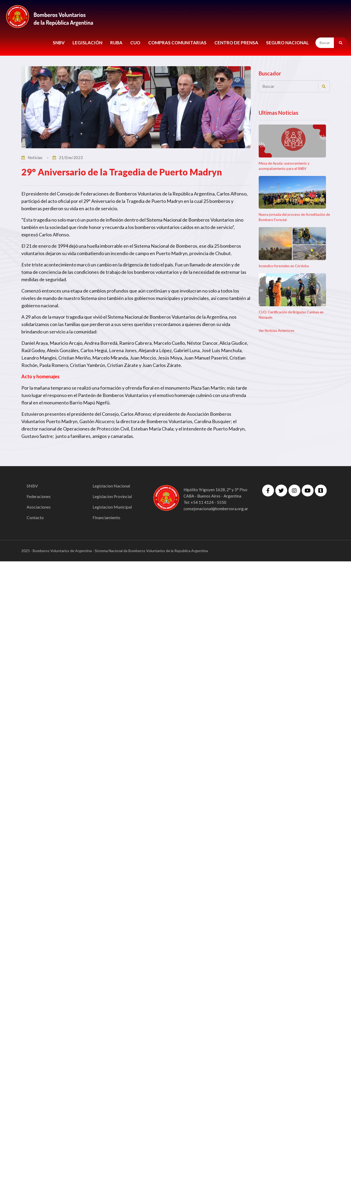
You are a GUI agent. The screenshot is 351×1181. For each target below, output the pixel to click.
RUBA (116, 42)
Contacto (35, 517)
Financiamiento (106, 517)
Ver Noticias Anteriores (276, 330)
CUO (135, 42)
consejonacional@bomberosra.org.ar (216, 508)
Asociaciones (39, 506)
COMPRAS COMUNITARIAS (177, 42)
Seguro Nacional (287, 42)
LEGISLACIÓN (87, 42)
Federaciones (39, 496)
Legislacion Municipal (112, 506)
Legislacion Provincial (112, 496)
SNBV (59, 42)
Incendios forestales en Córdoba (284, 266)
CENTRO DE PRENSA (236, 42)
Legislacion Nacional (111, 485)
